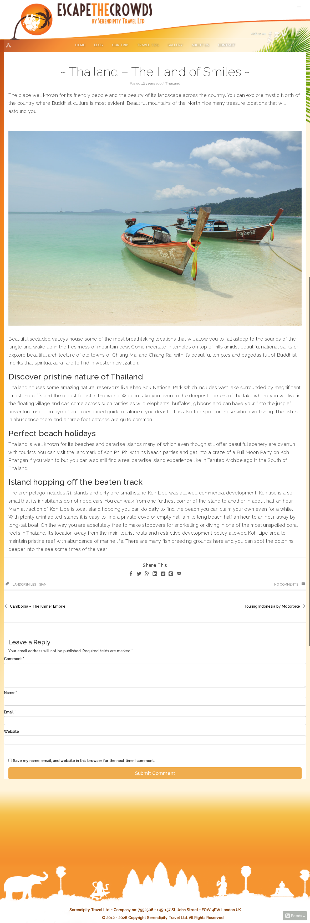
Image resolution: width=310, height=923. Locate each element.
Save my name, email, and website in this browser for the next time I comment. (84, 761)
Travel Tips (148, 45)
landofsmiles (24, 584)
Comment (13, 659)
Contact (226, 45)
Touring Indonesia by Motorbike (272, 606)
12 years (148, 83)
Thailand (172, 83)
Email (8, 712)
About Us (200, 45)
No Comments (289, 584)
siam (43, 584)
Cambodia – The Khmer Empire (37, 606)
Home (80, 45)
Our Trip (120, 45)
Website (11, 731)
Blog (98, 45)
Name (9, 693)
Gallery (175, 45)
